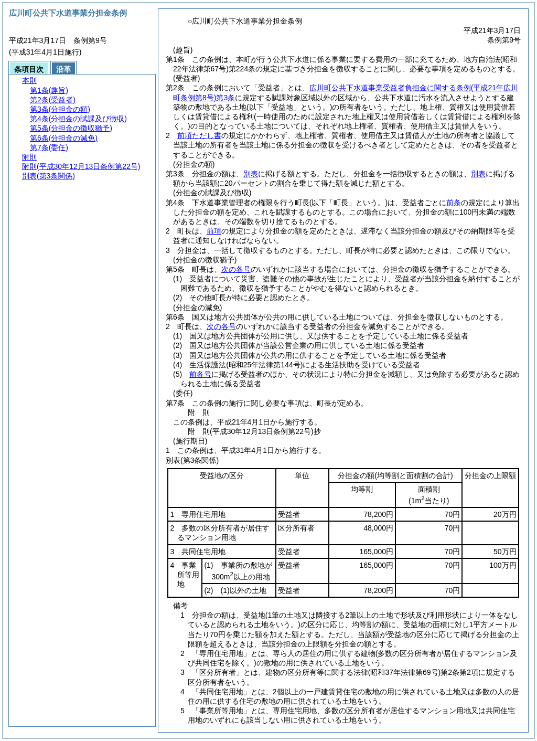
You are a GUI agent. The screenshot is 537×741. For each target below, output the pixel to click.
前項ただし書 (199, 135)
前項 (214, 231)
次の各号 (236, 269)
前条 (453, 202)
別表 (250, 174)
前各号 (200, 374)
